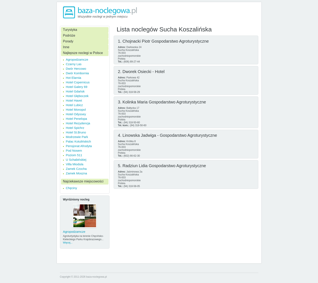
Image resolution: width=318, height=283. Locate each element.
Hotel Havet (74, 100)
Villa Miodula (74, 164)
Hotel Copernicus (78, 82)
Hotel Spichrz (75, 128)
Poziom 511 (74, 155)
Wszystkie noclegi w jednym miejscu (103, 16)
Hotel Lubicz (74, 105)
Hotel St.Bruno (76, 132)
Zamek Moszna (76, 173)
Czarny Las (74, 64)
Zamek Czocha (76, 168)
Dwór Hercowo (76, 68)
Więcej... (68, 242)
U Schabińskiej (76, 159)
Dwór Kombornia (77, 73)
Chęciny (71, 188)
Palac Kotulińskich (78, 141)
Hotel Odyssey (76, 114)
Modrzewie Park (77, 137)
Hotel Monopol (76, 109)
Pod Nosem (74, 150)
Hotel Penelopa (76, 118)
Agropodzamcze (77, 59)
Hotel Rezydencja (78, 123)
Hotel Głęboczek (77, 96)
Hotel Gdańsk (75, 91)
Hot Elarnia (73, 77)
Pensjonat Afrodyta (79, 146)
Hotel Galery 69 (76, 87)
